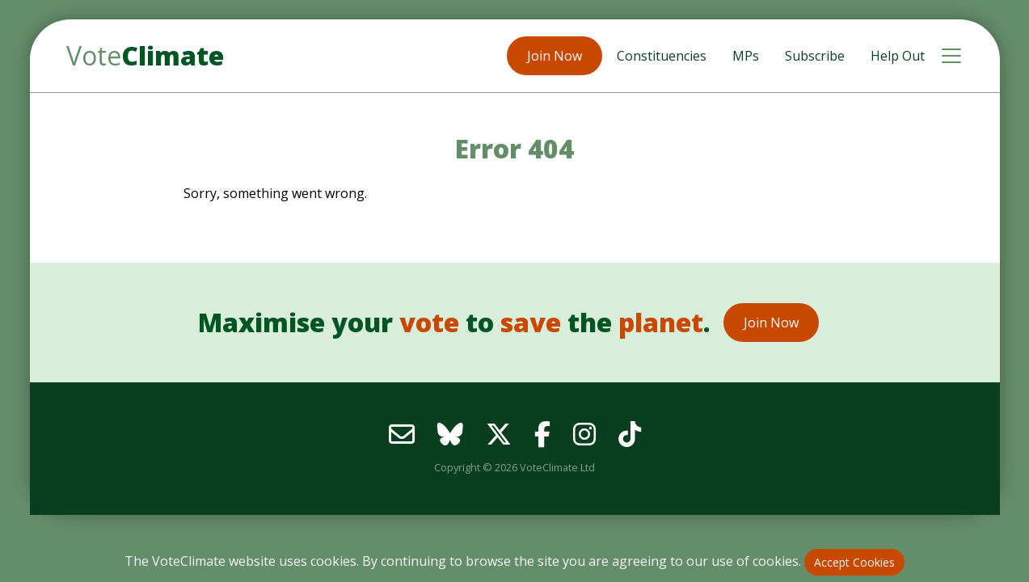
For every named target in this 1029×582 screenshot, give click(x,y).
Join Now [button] (554, 56)
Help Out (898, 56)
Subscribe (815, 56)
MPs (745, 56)
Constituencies (661, 56)
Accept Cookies (854, 562)
